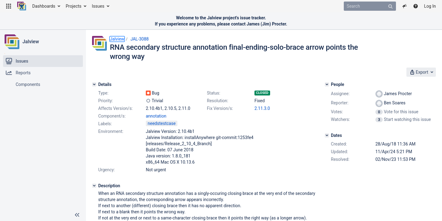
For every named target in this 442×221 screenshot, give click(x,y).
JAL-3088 (139, 39)
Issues (98, 6)
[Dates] (327, 135)
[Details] (94, 84)
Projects (73, 6)
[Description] (94, 186)
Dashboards (43, 6)
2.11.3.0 (262, 108)
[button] (8, 6)
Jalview (30, 42)
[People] (327, 84)
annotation (156, 116)
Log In (430, 6)
